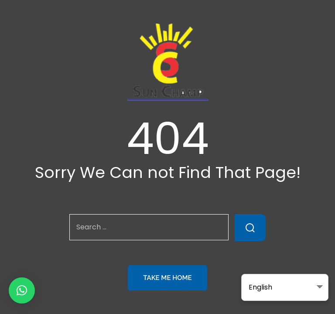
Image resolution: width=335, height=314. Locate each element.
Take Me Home (167, 278)
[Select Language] (284, 287)
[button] (22, 290)
